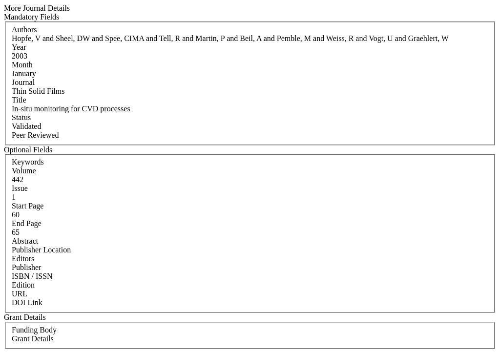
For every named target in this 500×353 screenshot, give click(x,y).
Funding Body (34, 330)
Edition (23, 285)
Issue (20, 188)
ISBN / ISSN (32, 276)
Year (19, 47)
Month (22, 65)
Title (19, 100)
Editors (23, 258)
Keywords (28, 162)
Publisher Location (41, 250)
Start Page (27, 206)
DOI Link (27, 302)
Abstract (25, 241)
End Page (27, 223)
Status (21, 117)
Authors (24, 29)
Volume (24, 170)
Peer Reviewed (35, 135)
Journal (23, 82)
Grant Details (33, 338)
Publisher (26, 267)
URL (19, 294)
